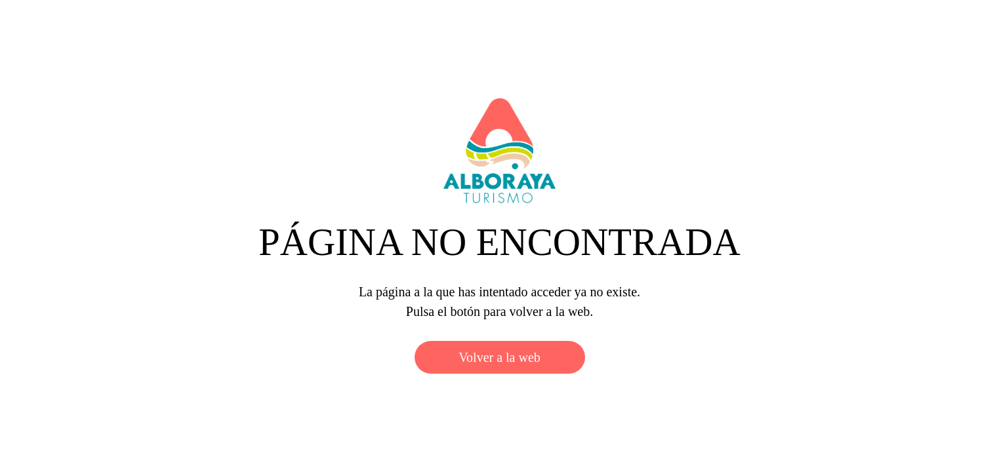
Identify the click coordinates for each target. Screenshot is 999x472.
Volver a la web (499, 357)
